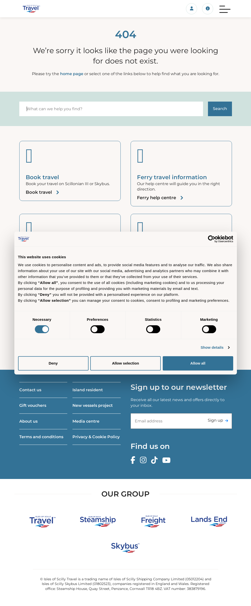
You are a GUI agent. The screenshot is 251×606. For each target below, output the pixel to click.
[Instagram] (144, 460)
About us (28, 421)
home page (71, 73)
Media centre (85, 421)
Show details (212, 347)
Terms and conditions (41, 436)
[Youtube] (167, 460)
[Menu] (225, 8)
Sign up (215, 420)
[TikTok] (155, 460)
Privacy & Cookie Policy (96, 436)
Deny (53, 363)
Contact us (30, 390)
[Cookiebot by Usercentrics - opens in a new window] (211, 239)
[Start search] (220, 109)
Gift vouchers (32, 405)
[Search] (111, 109)
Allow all (197, 363)
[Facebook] (134, 460)
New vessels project (92, 405)
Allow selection (125, 363)
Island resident (87, 390)
